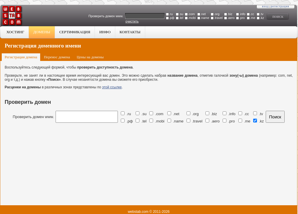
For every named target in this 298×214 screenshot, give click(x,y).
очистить (132, 21)
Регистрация (280, 6)
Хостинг (15, 32)
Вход (265, 6)
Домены (41, 32)
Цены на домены (90, 57)
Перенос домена (57, 57)
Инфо (105, 32)
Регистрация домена (21, 57)
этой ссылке (112, 87)
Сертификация (75, 32)
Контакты (130, 32)
